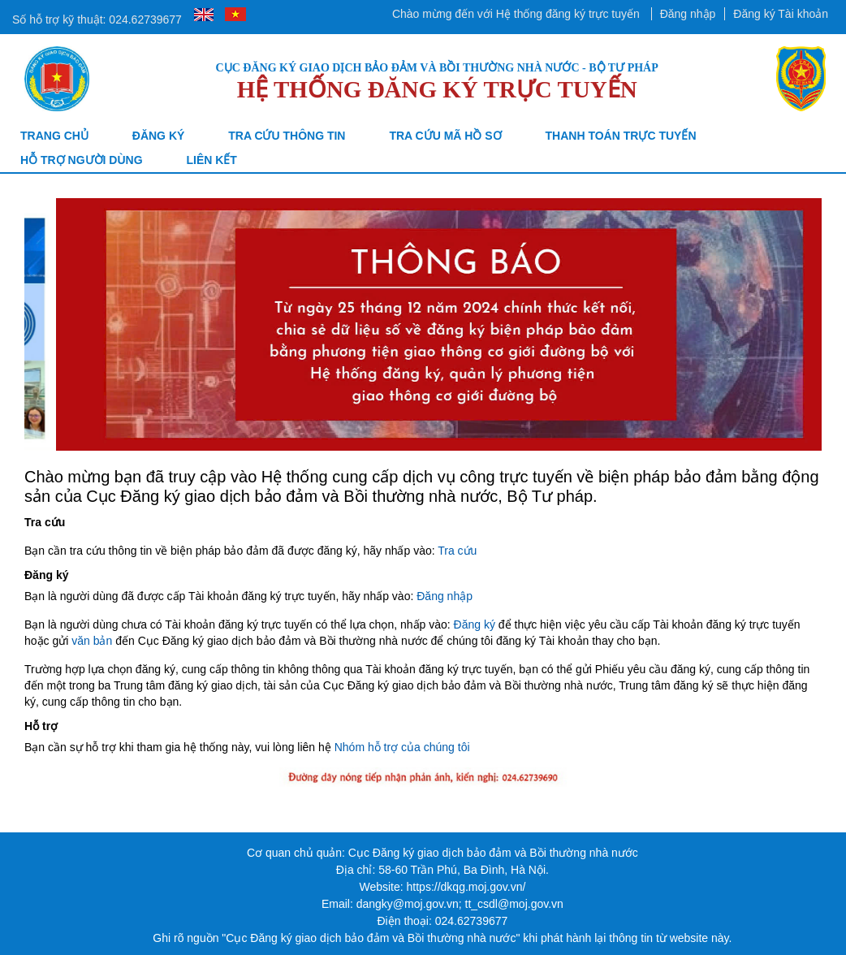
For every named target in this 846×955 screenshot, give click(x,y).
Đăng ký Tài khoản (780, 13)
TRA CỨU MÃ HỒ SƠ (445, 135)
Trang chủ (54, 135)
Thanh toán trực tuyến (621, 135)
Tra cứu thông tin (286, 135)
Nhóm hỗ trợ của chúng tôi (402, 747)
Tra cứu (457, 550)
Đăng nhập (688, 13)
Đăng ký (158, 135)
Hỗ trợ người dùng (81, 159)
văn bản (91, 640)
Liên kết (211, 159)
